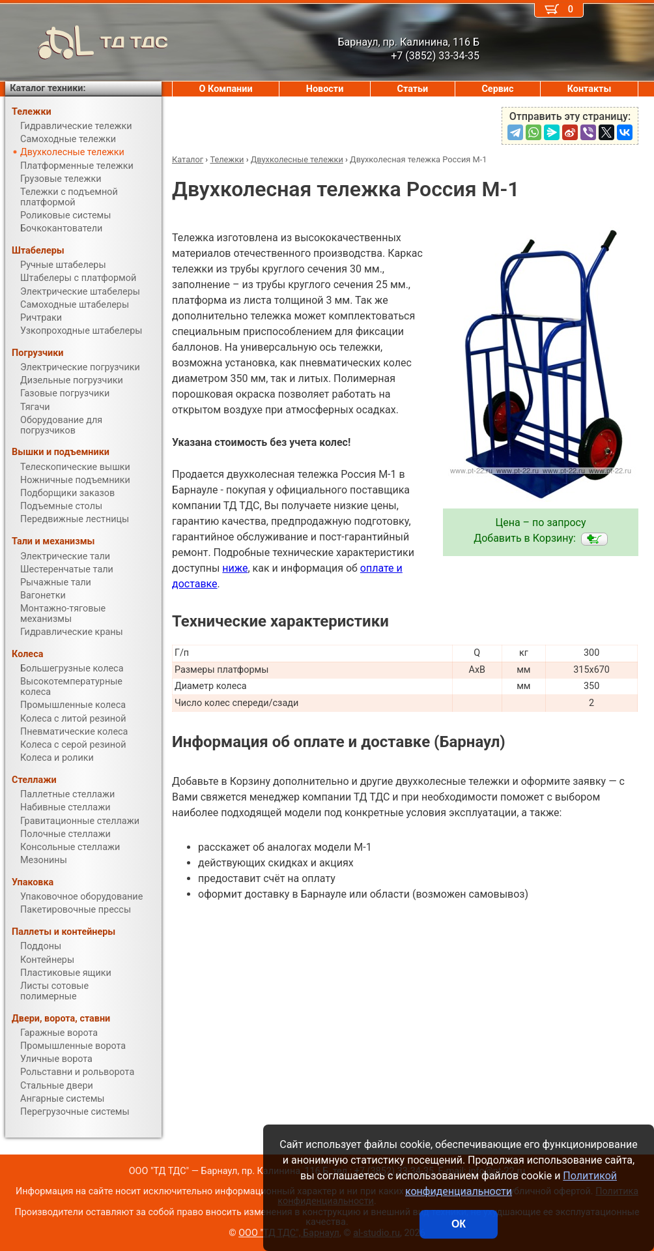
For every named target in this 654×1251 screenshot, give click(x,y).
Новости (325, 89)
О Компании (226, 89)
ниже (235, 568)
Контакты (589, 89)
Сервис (497, 89)
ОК (458, 1223)
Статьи (412, 89)
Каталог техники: (47, 88)
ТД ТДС (86, 42)
